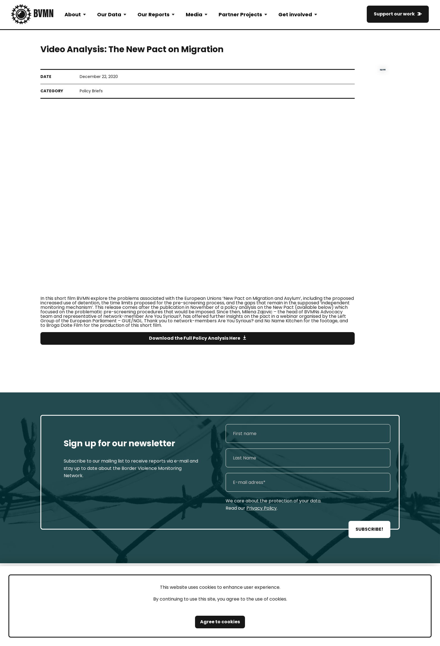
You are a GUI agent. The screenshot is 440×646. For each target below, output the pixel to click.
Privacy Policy (261, 508)
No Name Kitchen (283, 321)
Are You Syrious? (236, 321)
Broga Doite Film (64, 325)
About (73, 14)
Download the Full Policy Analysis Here (194, 338)
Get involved (295, 14)
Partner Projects (240, 14)
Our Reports (153, 14)
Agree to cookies (220, 622)
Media (194, 14)
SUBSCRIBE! (369, 529)
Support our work (394, 14)
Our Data (109, 14)
